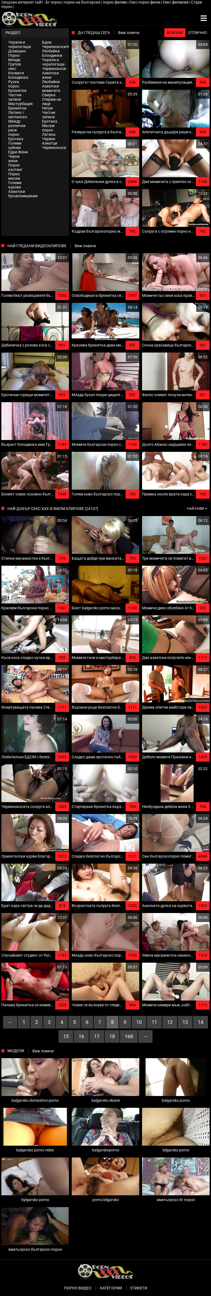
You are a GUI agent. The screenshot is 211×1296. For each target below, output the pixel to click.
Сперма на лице (51, 101)
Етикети (139, 1288)
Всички (175, 32)
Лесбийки (51, 51)
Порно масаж (14, 176)
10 (139, 1022)
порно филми (115, 2)
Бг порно (54, 2)
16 (81, 1036)
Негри (47, 108)
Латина (48, 134)
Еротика (15, 139)
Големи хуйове (14, 145)
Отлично (197, 32)
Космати (16, 73)
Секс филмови (176, 2)
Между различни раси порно (17, 128)
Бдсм (46, 42)
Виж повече (128, 32)
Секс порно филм (145, 2)
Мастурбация (20, 104)
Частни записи (14, 97)
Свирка (48, 95)
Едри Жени (18, 152)
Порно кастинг (15, 167)
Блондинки (52, 55)
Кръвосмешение (21, 196)
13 (185, 1022)
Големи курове (14, 185)
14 (200, 1022)
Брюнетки (17, 90)
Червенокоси (54, 68)
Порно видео (77, 1288)
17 (96, 1036)
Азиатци (49, 143)
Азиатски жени (50, 75)
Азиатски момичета (51, 88)
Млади (14, 60)
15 (66, 1036)
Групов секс (14, 66)
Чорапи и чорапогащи (19, 44)
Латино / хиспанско (17, 114)
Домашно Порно (17, 53)
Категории (111, 1288)
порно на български (82, 2)
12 (170, 1022)
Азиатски (16, 191)
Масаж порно (48, 127)
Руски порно (13, 84)
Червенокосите (55, 46)
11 (154, 1022)
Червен (48, 139)
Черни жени (14, 158)
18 (112, 1036)
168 (129, 1036)
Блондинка (18, 77)
